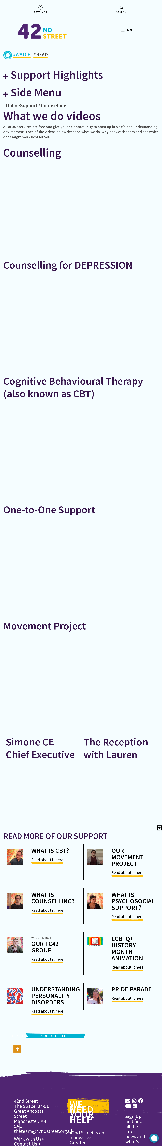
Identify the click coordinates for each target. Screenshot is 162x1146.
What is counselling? (53, 898)
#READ (40, 55)
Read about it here (47, 859)
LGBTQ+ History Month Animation (127, 948)
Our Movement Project (127, 857)
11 (63, 1036)
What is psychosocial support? (133, 901)
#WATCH (22, 55)
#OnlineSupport (20, 105)
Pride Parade (131, 989)
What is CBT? (50, 850)
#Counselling (52, 105)
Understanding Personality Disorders (55, 995)
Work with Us (29, 1139)
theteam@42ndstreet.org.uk (43, 1131)
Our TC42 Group (45, 947)
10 (56, 1036)
